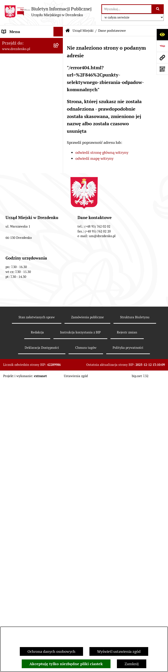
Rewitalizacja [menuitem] (13, 322)
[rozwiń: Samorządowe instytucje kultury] (59, 183)
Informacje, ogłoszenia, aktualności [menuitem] (21, 69)
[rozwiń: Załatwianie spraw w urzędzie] (59, 81)
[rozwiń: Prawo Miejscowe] (59, 215)
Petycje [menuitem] (8, 391)
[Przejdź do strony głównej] (48, 11)
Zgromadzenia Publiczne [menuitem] (23, 381)
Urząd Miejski (83, 30)
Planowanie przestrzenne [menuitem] (23, 312)
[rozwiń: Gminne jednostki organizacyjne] (59, 165)
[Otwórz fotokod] (162, 69)
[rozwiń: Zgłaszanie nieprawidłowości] (59, 439)
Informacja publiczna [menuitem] (20, 448)
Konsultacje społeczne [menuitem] (21, 56)
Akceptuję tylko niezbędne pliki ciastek (66, 663)
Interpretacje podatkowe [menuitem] (22, 253)
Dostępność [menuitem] (12, 429)
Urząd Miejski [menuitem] (13, 91)
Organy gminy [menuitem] (14, 205)
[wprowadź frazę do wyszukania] (126, 9)
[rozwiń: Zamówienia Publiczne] (59, 278)
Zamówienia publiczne (87, 617)
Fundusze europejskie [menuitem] (20, 287)
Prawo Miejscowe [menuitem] (16, 214)
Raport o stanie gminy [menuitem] (20, 234)
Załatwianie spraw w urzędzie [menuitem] (27, 81)
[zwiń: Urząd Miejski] (59, 91)
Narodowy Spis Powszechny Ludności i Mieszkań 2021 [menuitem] (25, 44)
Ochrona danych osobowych (51, 651)
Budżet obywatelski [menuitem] (18, 243)
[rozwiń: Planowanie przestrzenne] (59, 313)
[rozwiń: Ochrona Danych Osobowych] (59, 420)
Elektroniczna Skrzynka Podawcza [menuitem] (22, 369)
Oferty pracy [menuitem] (12, 347)
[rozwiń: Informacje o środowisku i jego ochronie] (59, 332)
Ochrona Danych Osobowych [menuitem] (26, 420)
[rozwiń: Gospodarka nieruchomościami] (59, 297)
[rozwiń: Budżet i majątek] (59, 224)
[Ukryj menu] (58, 31)
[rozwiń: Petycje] (59, 391)
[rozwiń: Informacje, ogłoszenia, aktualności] (59, 66)
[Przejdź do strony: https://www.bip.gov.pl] (162, 46)
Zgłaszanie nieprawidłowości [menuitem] (26, 439)
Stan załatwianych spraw (37, 617)
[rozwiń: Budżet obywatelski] (59, 244)
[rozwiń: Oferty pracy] (59, 347)
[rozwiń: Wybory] (59, 357)
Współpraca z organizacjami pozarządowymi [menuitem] (25, 265)
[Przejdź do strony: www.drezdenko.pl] (162, 57)
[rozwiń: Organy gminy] (59, 205)
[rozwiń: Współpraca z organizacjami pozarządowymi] (59, 263)
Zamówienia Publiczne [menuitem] (21, 278)
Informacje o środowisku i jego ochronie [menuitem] (27, 334)
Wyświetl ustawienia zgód (119, 651)
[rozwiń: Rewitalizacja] (59, 322)
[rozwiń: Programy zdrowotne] (59, 401)
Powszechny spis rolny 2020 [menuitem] (25, 410)
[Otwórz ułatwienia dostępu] (162, 34)
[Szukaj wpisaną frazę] (158, 9)
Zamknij (132, 663)
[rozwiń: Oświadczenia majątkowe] (59, 153)
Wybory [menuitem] (8, 356)
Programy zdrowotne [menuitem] (20, 400)
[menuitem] (31, 103)
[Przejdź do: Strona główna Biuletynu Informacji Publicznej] (67, 30)
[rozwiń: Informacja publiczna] (59, 449)
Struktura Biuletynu (134, 617)
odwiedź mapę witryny (94, 158)
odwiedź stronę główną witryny (101, 152)
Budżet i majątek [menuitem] (16, 224)
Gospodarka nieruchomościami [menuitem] (17, 300)
